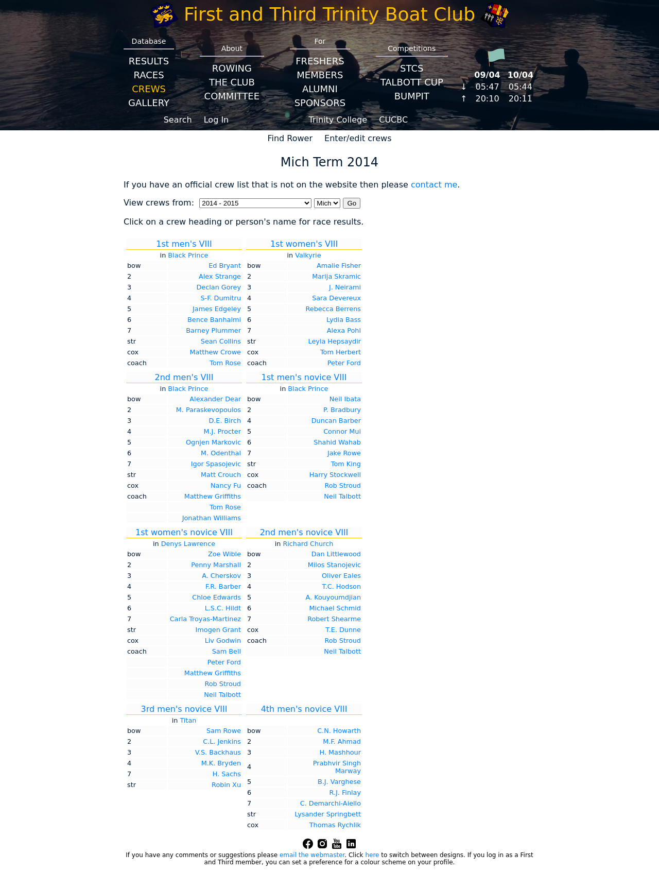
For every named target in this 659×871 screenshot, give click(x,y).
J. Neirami (345, 287)
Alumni (320, 88)
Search (178, 120)
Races (148, 75)
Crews (149, 88)
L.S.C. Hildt (223, 608)
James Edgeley (217, 309)
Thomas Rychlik (335, 825)
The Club (232, 82)
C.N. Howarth (339, 731)
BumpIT (411, 96)
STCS (411, 68)
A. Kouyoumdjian (333, 597)
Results (149, 61)
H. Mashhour (340, 752)
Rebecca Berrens (333, 309)
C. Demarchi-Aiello (330, 803)
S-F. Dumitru (220, 298)
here (372, 855)
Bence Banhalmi (214, 319)
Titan (188, 720)
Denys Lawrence (188, 544)
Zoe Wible (224, 554)
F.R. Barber (223, 586)
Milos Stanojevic (334, 565)
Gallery (148, 102)
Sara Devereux (336, 298)
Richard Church (308, 544)
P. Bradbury (342, 410)
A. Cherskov (221, 575)
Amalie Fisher (339, 265)
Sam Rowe (223, 731)
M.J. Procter (222, 431)
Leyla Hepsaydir (334, 341)
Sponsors (319, 102)
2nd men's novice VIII (304, 532)
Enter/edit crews (357, 138)
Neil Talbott (342, 496)
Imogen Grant (218, 630)
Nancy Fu (226, 485)
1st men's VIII (184, 244)
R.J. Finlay (345, 792)
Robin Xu (226, 785)
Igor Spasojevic (216, 464)
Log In (216, 120)
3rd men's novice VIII (184, 709)
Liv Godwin (223, 640)
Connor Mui (342, 431)
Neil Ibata (345, 399)
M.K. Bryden (221, 763)
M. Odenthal (221, 453)
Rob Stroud (342, 485)
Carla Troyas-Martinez (205, 619)
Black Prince (188, 255)
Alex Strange (220, 276)
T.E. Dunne (343, 630)
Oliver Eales (341, 575)
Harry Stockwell (335, 475)
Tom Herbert (340, 352)
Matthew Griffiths (212, 496)
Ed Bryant (225, 265)
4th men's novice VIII (304, 709)
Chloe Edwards (216, 597)
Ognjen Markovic (213, 442)
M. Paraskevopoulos (208, 410)
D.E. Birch (225, 420)
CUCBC (393, 120)
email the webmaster (312, 855)
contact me (434, 185)
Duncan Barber (336, 420)
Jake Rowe (344, 453)
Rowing (232, 68)
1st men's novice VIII (304, 377)
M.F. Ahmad (342, 741)
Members (320, 75)
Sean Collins (221, 341)
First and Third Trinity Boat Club (329, 14)
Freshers (320, 61)
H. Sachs (227, 774)
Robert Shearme (334, 619)
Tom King (346, 464)
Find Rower (290, 138)
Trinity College (338, 120)
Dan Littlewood (336, 554)
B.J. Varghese (339, 781)
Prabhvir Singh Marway (337, 767)
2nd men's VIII (183, 377)
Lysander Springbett (327, 814)
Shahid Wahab (337, 442)
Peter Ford (344, 363)
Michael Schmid (335, 608)
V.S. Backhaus (218, 752)
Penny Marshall (216, 565)
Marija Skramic (336, 276)
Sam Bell (226, 651)
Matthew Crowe (215, 352)
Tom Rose (225, 363)
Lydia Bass (343, 319)
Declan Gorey (218, 287)
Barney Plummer (213, 330)
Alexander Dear (215, 399)
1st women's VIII (304, 244)
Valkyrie (308, 255)
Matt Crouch (221, 475)
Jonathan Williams (211, 518)
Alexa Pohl (344, 330)
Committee (232, 96)
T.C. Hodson (341, 586)
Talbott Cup (411, 82)
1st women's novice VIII (184, 532)
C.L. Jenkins (222, 741)
